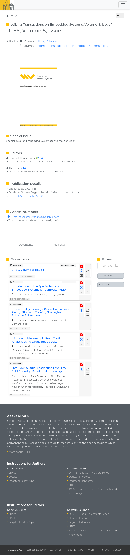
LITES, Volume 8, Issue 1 (28, 269)
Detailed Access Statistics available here (33, 216)
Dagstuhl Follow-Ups (21, 480)
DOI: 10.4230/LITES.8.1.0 (19, 299)
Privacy (104, 549)
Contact (117, 549)
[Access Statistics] (88, 271)
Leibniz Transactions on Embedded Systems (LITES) (73, 45)
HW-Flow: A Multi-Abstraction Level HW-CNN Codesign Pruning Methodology (39, 369)
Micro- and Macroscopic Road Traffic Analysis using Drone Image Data (36, 340)
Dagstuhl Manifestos (81, 480)
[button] (120, 15)
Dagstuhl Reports (79, 476)
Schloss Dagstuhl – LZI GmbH (44, 549)
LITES (72, 485)
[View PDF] (82, 266)
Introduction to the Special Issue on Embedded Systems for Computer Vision (40, 288)
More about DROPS (20, 452)
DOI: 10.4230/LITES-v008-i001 (22, 276)
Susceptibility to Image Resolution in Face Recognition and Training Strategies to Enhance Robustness (40, 312)
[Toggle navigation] (123, 4)
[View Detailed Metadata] (82, 271)
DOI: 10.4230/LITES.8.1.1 (19, 328)
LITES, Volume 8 (47, 41)
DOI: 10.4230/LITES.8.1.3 (19, 395)
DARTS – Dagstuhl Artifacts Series (89, 472)
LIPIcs (12, 472)
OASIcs (13, 476)
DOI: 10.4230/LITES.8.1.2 (19, 358)
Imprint (91, 549)
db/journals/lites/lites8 (30, 196)
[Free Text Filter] (111, 266)
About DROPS (74, 549)
